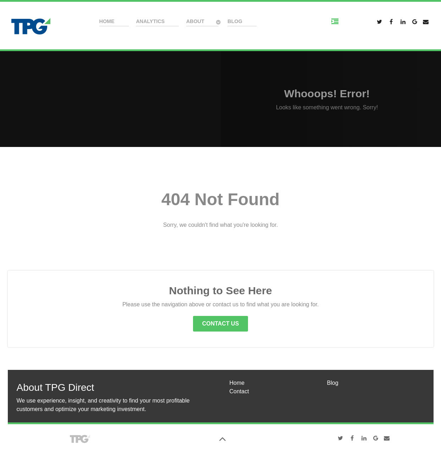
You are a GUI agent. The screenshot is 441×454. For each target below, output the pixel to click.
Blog (332, 383)
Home (237, 383)
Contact (239, 391)
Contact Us (220, 324)
